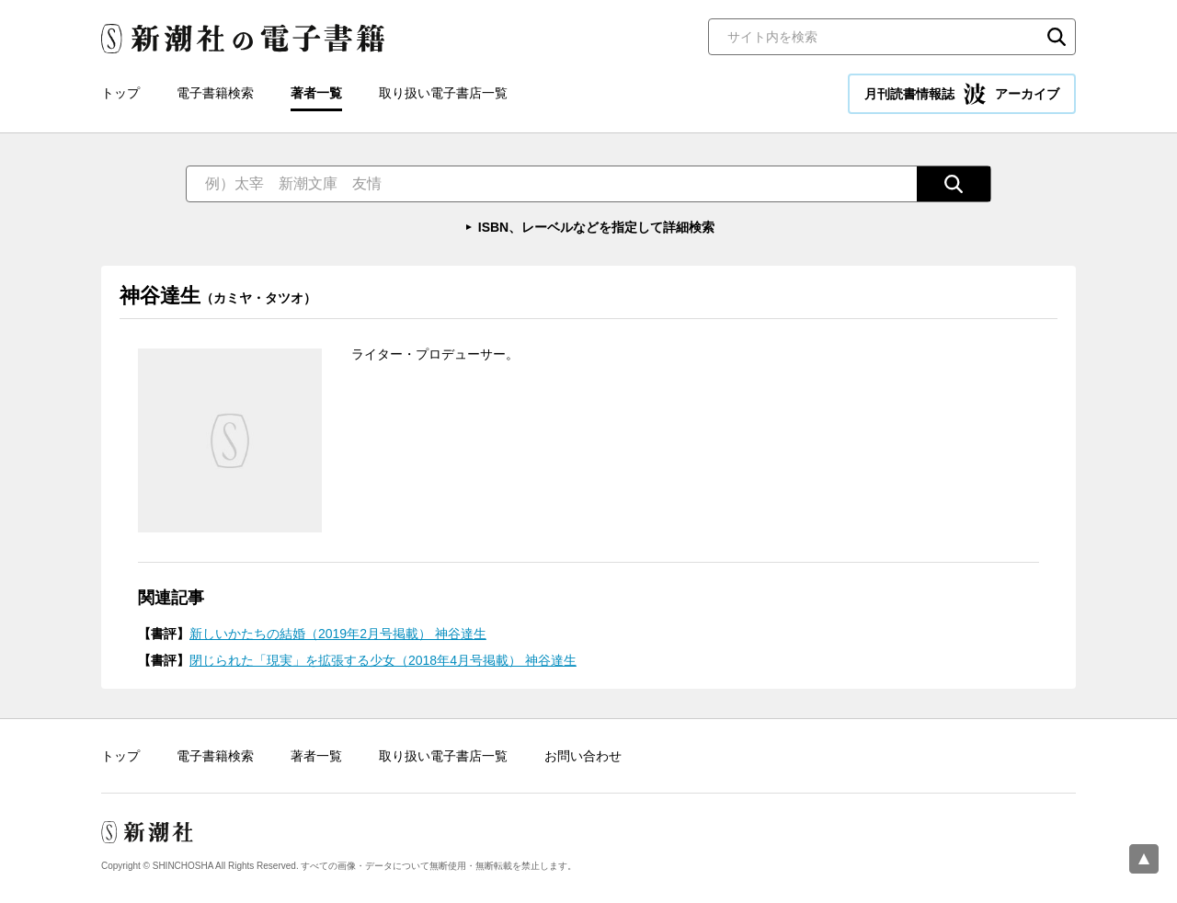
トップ (120, 93)
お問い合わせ (583, 756)
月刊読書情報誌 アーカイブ (961, 94)
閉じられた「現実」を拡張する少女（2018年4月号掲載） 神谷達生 (383, 660)
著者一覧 (316, 93)
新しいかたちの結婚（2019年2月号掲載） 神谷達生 (337, 633)
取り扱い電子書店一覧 (443, 93)
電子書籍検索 (215, 93)
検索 (1056, 36)
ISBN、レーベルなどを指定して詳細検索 (596, 227)
